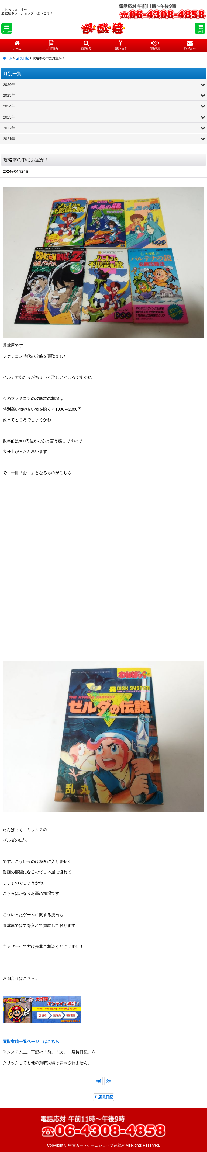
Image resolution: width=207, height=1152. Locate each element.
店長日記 (103, 1097)
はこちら (31, 1041)
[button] (6, 28)
